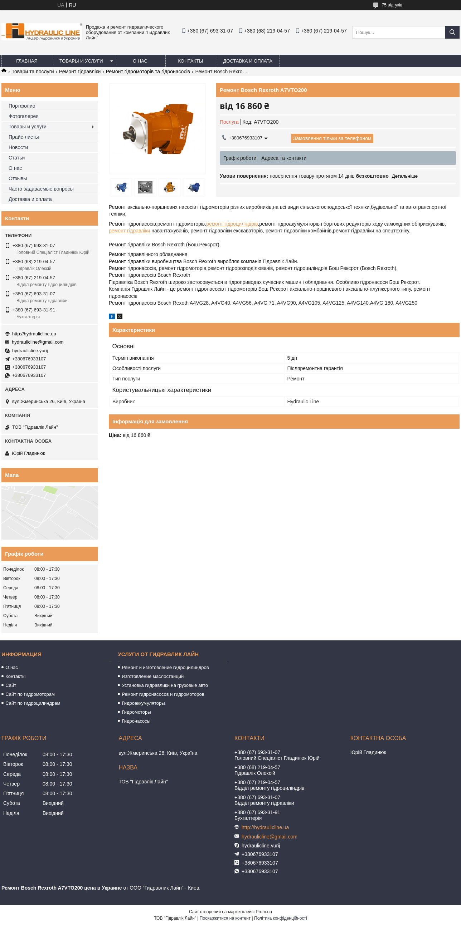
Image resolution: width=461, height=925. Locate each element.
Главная (27, 61)
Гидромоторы (136, 712)
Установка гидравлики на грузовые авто (165, 685)
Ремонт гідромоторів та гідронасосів (148, 71)
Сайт (10, 685)
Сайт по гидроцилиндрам (32, 703)
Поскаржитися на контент (225, 918)
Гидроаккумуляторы (143, 703)
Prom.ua (264, 911)
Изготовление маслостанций (153, 676)
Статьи (17, 158)
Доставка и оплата (247, 61)
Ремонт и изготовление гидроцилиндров (165, 667)
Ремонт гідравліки (80, 71)
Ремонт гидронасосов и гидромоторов (163, 694)
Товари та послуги (32, 71)
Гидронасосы (136, 721)
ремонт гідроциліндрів (232, 224)
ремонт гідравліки (129, 230)
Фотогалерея (24, 116)
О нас (140, 61)
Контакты (190, 61)
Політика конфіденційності (280, 918)
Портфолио (22, 106)
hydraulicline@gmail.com (38, 342)
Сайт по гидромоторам (30, 694)
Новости (18, 147)
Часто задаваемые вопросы (41, 189)
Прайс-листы (24, 137)
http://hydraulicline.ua (34, 333)
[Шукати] (452, 32)
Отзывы (18, 178)
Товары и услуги (81, 61)
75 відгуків (392, 5)
